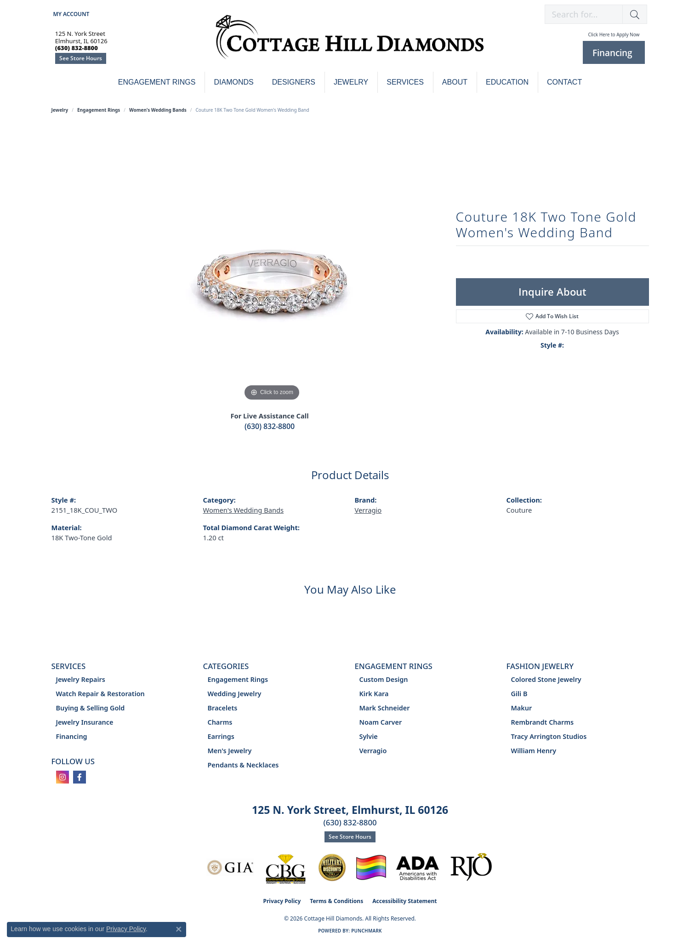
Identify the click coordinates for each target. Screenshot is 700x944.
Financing (71, 736)
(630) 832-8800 (270, 426)
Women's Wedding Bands (158, 110)
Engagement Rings (157, 82)
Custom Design (383, 679)
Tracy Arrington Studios (549, 736)
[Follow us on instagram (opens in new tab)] (62, 777)
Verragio (368, 510)
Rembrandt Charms (542, 722)
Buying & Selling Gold (90, 708)
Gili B (519, 693)
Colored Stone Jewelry (546, 679)
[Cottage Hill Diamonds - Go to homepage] (350, 42)
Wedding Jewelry (235, 693)
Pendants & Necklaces (243, 765)
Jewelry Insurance (85, 722)
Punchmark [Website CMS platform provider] (366, 930)
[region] (272, 265)
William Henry (534, 750)
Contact (564, 82)
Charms (220, 722)
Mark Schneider (384, 708)
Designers (293, 82)
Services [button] (405, 82)
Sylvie (368, 736)
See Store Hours (80, 58)
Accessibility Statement (404, 901)
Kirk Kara (374, 693)
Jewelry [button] (351, 82)
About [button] (454, 82)
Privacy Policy (282, 901)
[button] (70, 14)
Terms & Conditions (336, 901)
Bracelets (223, 708)
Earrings (221, 736)
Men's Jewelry (230, 750)
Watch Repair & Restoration (100, 693)
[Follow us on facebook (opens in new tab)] (79, 777)
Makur (521, 708)
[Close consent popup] (179, 929)
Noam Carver (380, 722)
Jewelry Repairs (80, 679)
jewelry (59, 110)
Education (507, 82)
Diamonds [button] (233, 82)
